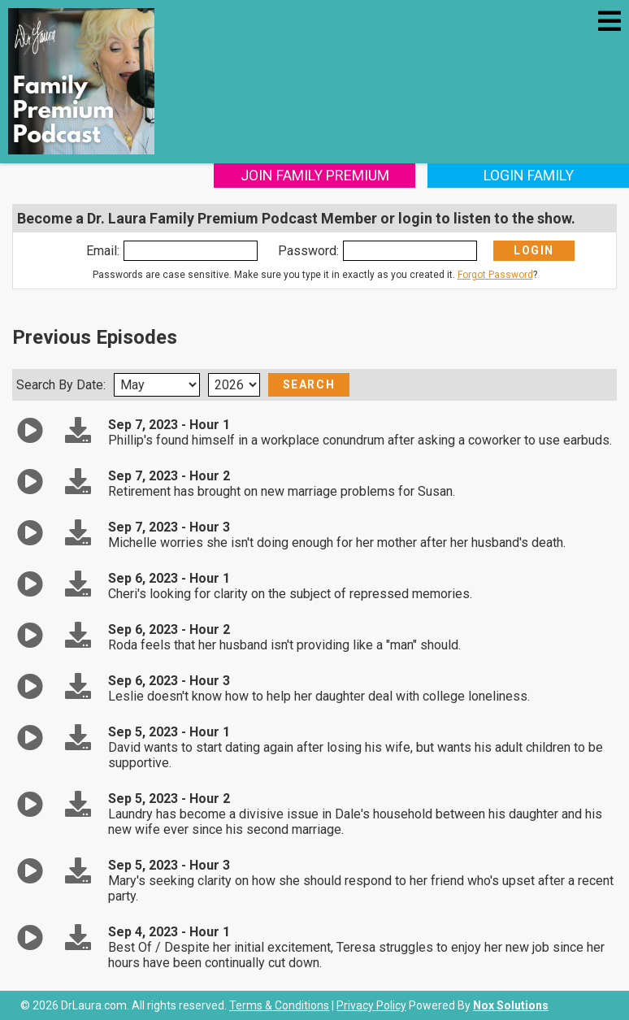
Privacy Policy (371, 1005)
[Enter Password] (410, 251)
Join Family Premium (315, 175)
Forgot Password (495, 274)
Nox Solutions (511, 1005)
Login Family (529, 175)
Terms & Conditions (279, 1005)
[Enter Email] (191, 251)
